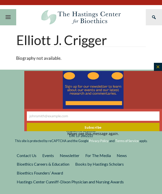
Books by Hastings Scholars (99, 164)
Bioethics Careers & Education (43, 164)
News (122, 155)
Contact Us (26, 155)
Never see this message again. (93, 133)
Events (48, 155)
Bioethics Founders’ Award (40, 172)
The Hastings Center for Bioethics (81, 17)
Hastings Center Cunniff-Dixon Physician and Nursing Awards (70, 181)
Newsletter (69, 155)
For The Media (98, 155)
